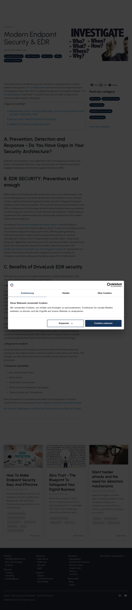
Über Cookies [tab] (105, 293)
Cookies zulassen (103, 323)
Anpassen (66, 323)
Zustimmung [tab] (27, 293)
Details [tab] (65, 293)
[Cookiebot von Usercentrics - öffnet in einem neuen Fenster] (110, 285)
